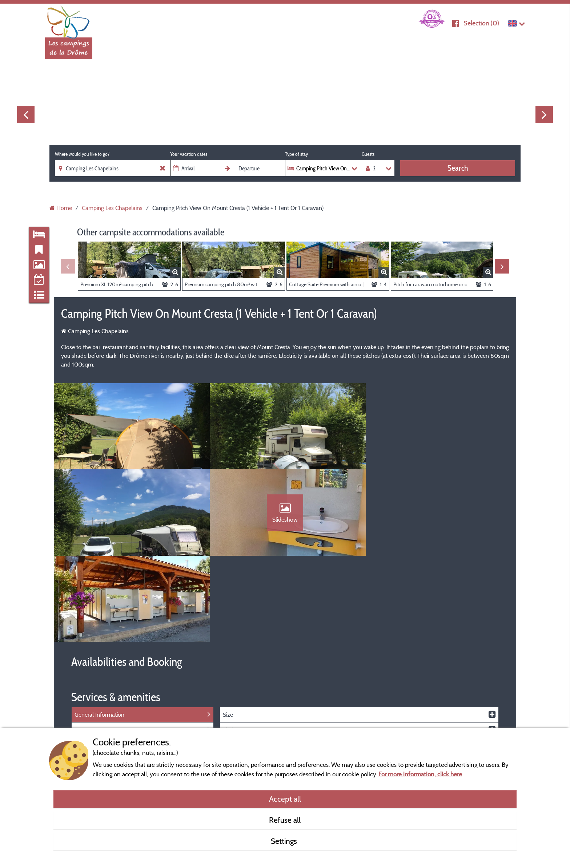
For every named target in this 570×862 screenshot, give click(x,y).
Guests (368, 154)
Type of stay (296, 154)
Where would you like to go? (82, 154)
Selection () (481, 23)
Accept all (285, 799)
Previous (26, 114)
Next (544, 114)
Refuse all (285, 820)
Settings (285, 841)
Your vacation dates (188, 154)
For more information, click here (420, 774)
